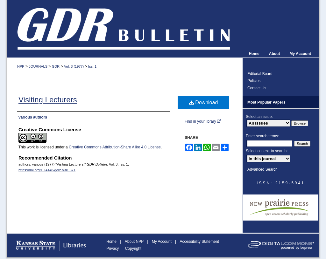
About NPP (135, 241)
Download (203, 102)
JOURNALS (38, 66)
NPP (21, 66)
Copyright (133, 248)
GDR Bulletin (163, 25)
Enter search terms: (262, 136)
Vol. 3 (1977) (74, 66)
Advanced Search (262, 169)
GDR (56, 66)
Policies (253, 80)
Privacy (113, 248)
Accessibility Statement (199, 241)
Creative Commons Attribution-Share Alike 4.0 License (115, 147)
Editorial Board (260, 74)
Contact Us (256, 88)
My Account (162, 241)
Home (111, 241)
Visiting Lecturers (47, 99)
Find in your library (203, 121)
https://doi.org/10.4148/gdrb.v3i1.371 (46, 170)
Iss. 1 (92, 66)
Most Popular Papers (266, 102)
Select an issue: (259, 116)
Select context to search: (266, 151)
